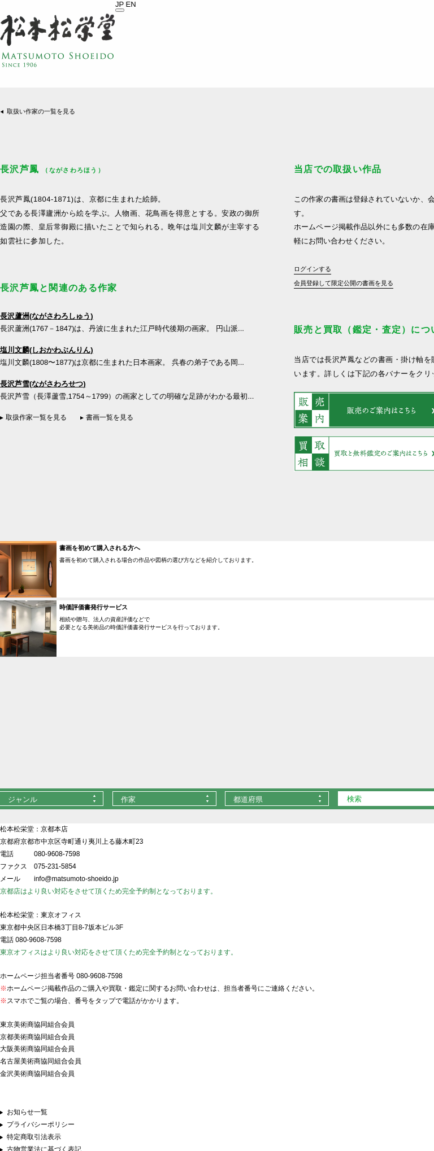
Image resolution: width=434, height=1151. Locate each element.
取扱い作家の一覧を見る (41, 111)
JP (119, 4)
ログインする (312, 268)
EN (131, 4)
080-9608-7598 (57, 854)
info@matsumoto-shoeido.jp (76, 879)
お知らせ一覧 (27, 1112)
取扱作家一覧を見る (36, 417)
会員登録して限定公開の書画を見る (343, 283)
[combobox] (164, 798)
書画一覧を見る (109, 417)
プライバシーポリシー (41, 1124)
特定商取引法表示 (34, 1137)
